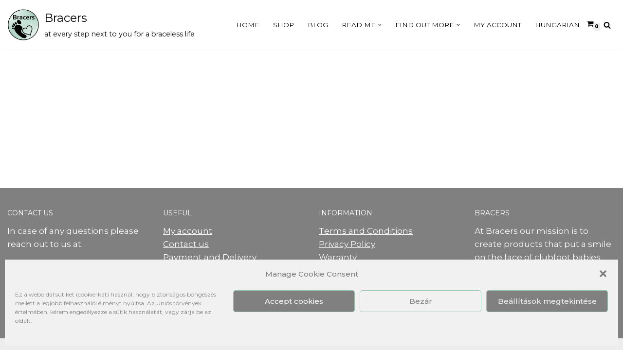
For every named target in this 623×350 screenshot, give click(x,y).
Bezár (420, 301)
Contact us (186, 244)
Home (247, 25)
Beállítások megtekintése (547, 301)
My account (187, 231)
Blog (318, 25)
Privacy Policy (347, 244)
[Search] (607, 25)
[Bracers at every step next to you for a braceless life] (101, 25)
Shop (283, 25)
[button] (603, 274)
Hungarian (557, 25)
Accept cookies (294, 301)
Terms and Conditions (366, 231)
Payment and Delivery (210, 257)
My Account (497, 25)
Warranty (338, 257)
